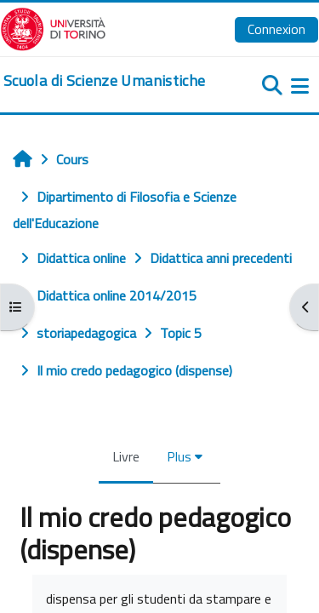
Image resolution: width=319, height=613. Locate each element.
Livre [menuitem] (126, 456)
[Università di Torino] (53, 27)
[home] (104, 81)
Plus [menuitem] (179, 456)
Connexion (276, 29)
